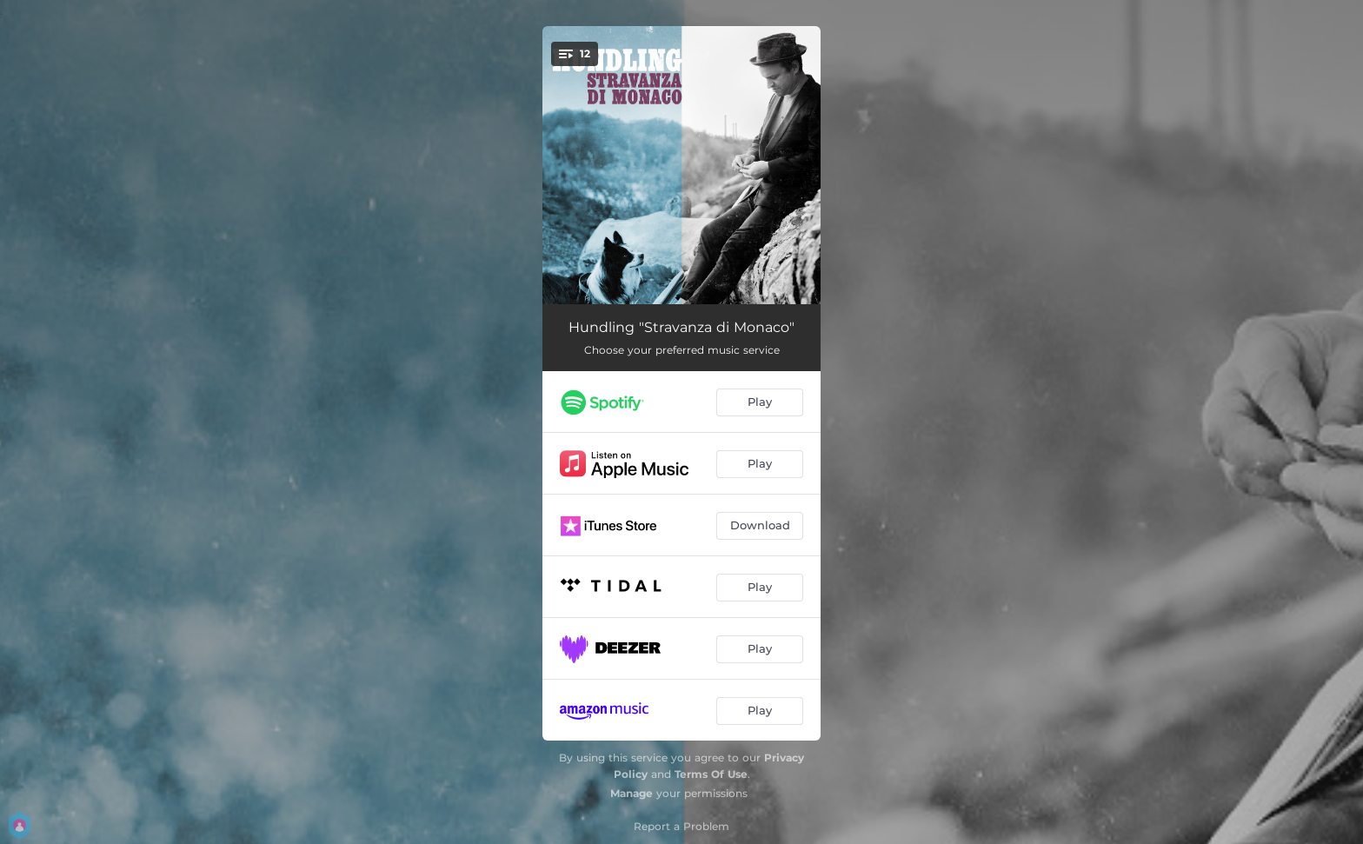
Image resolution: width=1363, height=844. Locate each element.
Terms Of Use (711, 774)
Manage (631, 793)
